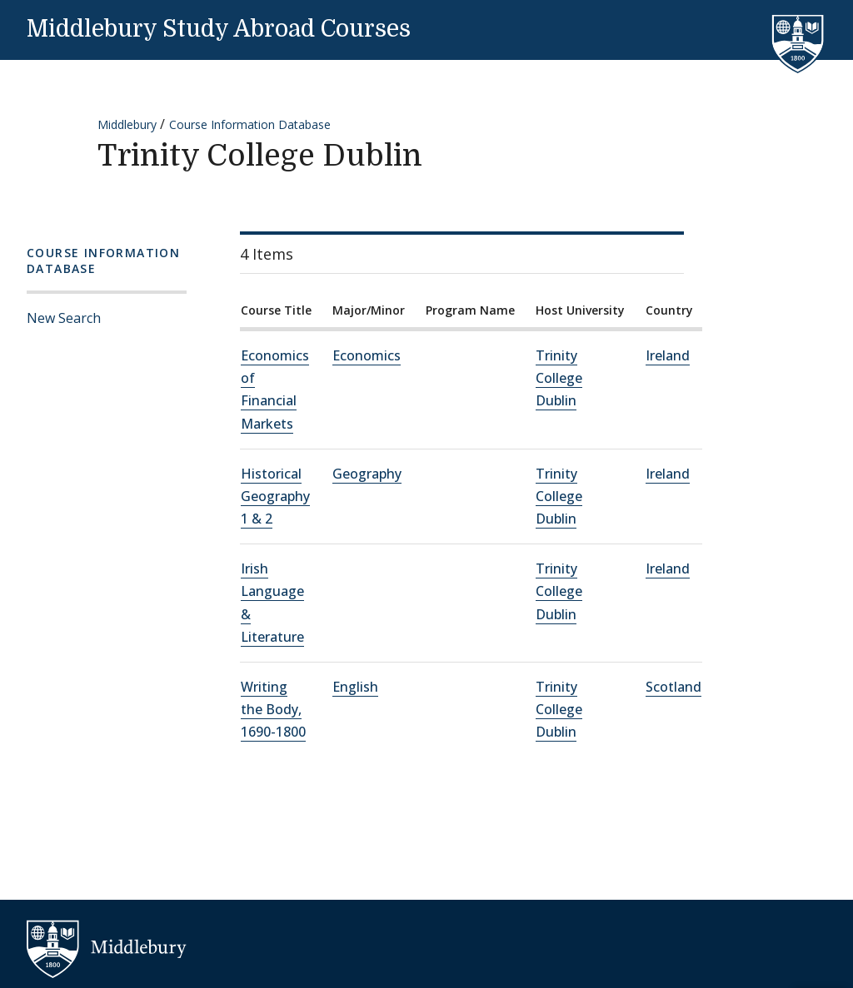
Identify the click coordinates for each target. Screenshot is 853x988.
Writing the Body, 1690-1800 (273, 709)
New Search (64, 318)
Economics (366, 355)
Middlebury (127, 124)
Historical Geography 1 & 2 (275, 496)
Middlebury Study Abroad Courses (219, 29)
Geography (367, 473)
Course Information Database (250, 124)
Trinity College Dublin (559, 378)
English (355, 687)
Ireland (668, 355)
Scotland (673, 687)
